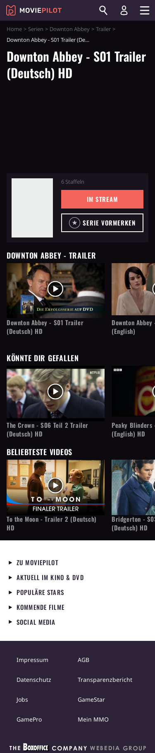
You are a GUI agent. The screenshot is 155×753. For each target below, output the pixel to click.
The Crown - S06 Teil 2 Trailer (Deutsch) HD (47, 429)
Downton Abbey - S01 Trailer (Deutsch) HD (45, 327)
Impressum (32, 660)
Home (14, 29)
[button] (102, 222)
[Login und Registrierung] (124, 10)
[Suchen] (103, 10)
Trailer (103, 29)
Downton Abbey (70, 29)
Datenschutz (34, 679)
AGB (83, 660)
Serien (35, 29)
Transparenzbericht (105, 679)
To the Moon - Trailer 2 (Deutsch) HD (52, 523)
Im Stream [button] (102, 199)
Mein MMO (93, 719)
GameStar (91, 699)
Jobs (22, 699)
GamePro (29, 719)
